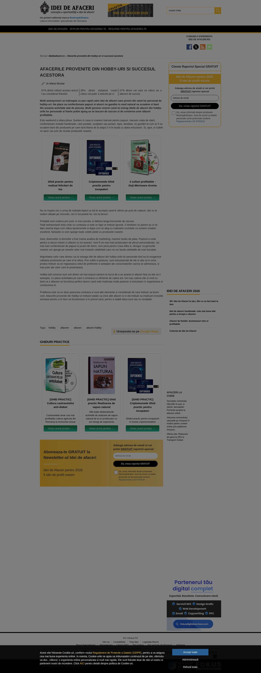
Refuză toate (190, 667)
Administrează (190, 659)
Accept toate (190, 652)
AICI (82, 663)
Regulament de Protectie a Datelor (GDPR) (117, 652)
